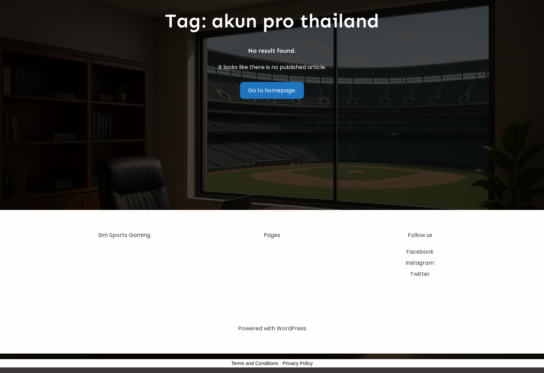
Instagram (420, 263)
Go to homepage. (272, 90)
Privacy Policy (297, 363)
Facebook (420, 252)
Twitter (420, 274)
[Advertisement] (272, 157)
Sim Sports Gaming (124, 235)
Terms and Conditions (254, 363)
